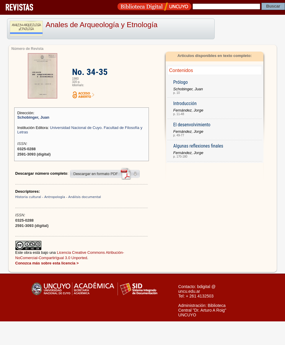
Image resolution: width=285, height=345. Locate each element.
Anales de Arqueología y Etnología (102, 25)
